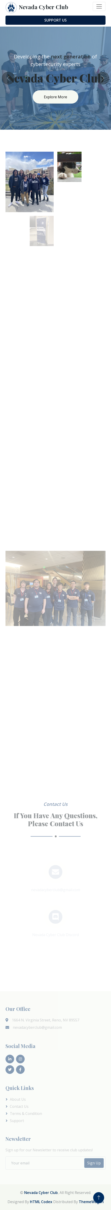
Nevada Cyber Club (41, 1192)
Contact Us (19, 1106)
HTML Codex (41, 1201)
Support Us (55, 20)
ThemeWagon (91, 1201)
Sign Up (94, 1163)
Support (17, 1120)
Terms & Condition (26, 1113)
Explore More (55, 96)
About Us (18, 1099)
